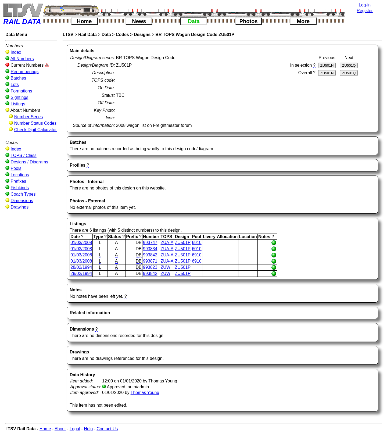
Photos (248, 21)
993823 (150, 267)
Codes (122, 34)
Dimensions (21, 200)
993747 (150, 242)
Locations (19, 175)
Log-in (365, 5)
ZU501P (183, 242)
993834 (150, 248)
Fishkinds (19, 187)
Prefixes (18, 181)
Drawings (19, 207)
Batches (18, 78)
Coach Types (22, 194)
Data (193, 21)
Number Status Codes (35, 123)
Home (84, 21)
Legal (75, 429)
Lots (14, 84)
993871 (150, 261)
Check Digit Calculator (35, 129)
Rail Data (87, 34)
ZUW (165, 267)
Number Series (28, 116)
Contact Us (107, 429)
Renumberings (24, 71)
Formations (21, 91)
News (139, 21)
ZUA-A (166, 242)
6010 (197, 248)
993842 (150, 255)
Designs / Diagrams (29, 162)
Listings (17, 104)
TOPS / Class (23, 155)
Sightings (19, 97)
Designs (142, 34)
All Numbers (22, 58)
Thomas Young (145, 392)
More (303, 21)
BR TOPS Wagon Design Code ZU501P (194, 34)
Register (365, 10)
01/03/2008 (81, 242)
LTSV (68, 34)
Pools (15, 168)
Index (15, 52)
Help (88, 429)
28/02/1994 (81, 267)
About (60, 429)
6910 (197, 242)
